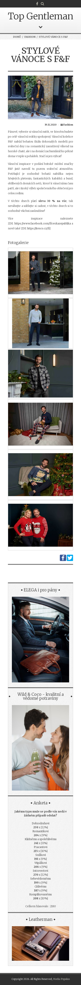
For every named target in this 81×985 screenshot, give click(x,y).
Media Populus (61, 978)
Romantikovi (40, 831)
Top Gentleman (40, 16)
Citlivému (40, 886)
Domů (17, 36)
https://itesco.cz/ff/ (39, 228)
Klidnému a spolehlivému (40, 839)
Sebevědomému (40, 878)
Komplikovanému (40, 894)
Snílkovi (40, 855)
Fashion (29, 36)
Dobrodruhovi (40, 823)
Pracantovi (40, 847)
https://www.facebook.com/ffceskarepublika (42, 223)
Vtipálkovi (40, 863)
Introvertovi (40, 870)
